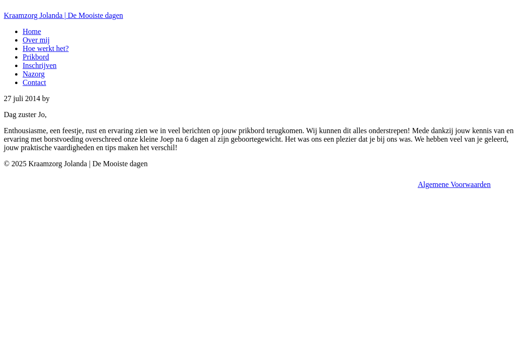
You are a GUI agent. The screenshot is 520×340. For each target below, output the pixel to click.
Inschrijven (40, 65)
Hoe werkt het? (46, 48)
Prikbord (36, 57)
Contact (34, 82)
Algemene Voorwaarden (454, 184)
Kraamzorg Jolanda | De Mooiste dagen (63, 15)
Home (32, 31)
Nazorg (34, 74)
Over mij (36, 40)
